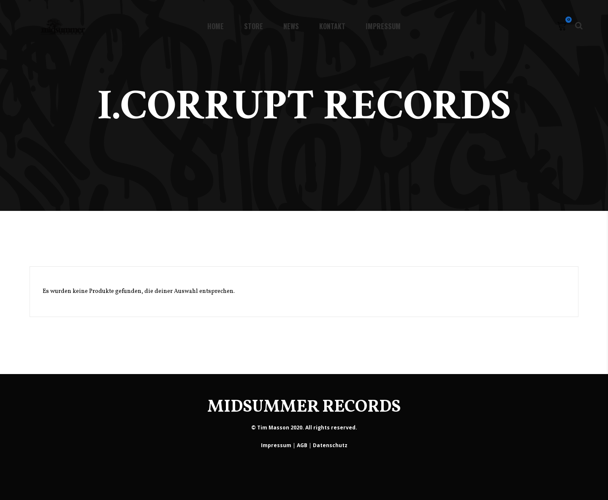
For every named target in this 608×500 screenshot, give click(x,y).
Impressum (276, 445)
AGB (302, 445)
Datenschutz (330, 445)
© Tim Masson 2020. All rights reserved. (304, 427)
